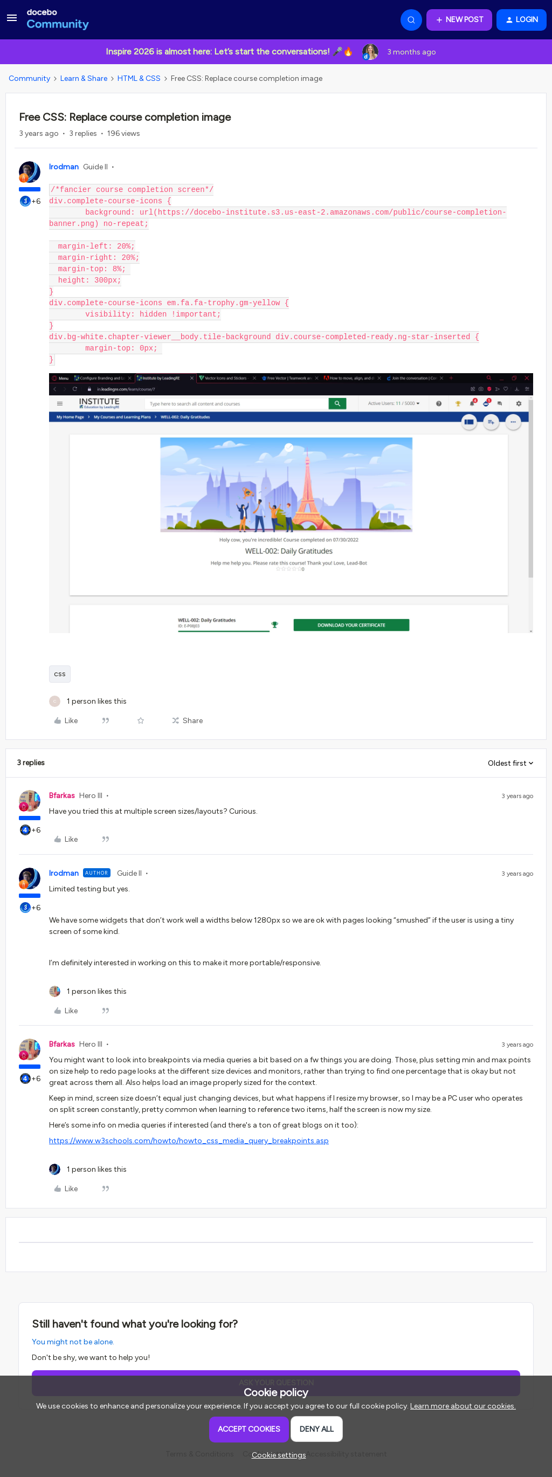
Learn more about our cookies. (463, 1406)
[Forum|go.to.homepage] (58, 20)
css (60, 673)
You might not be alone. (73, 1342)
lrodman (64, 166)
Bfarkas (62, 795)
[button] (11, 21)
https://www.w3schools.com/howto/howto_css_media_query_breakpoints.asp (189, 1140)
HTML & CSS (139, 78)
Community (29, 78)
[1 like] (88, 701)
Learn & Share (83, 78)
